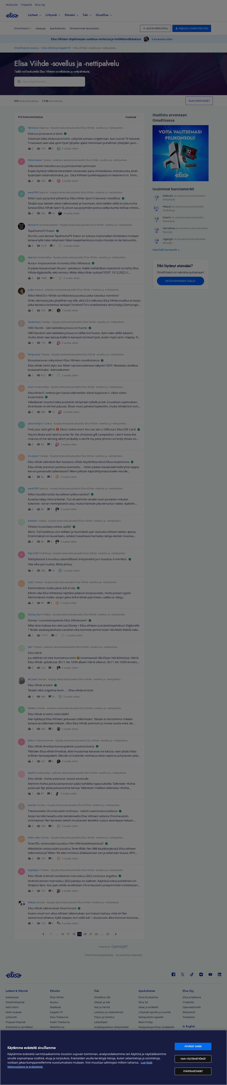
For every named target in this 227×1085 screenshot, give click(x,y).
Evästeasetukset (193, 1071)
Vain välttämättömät (193, 1059)
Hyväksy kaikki (193, 1046)
